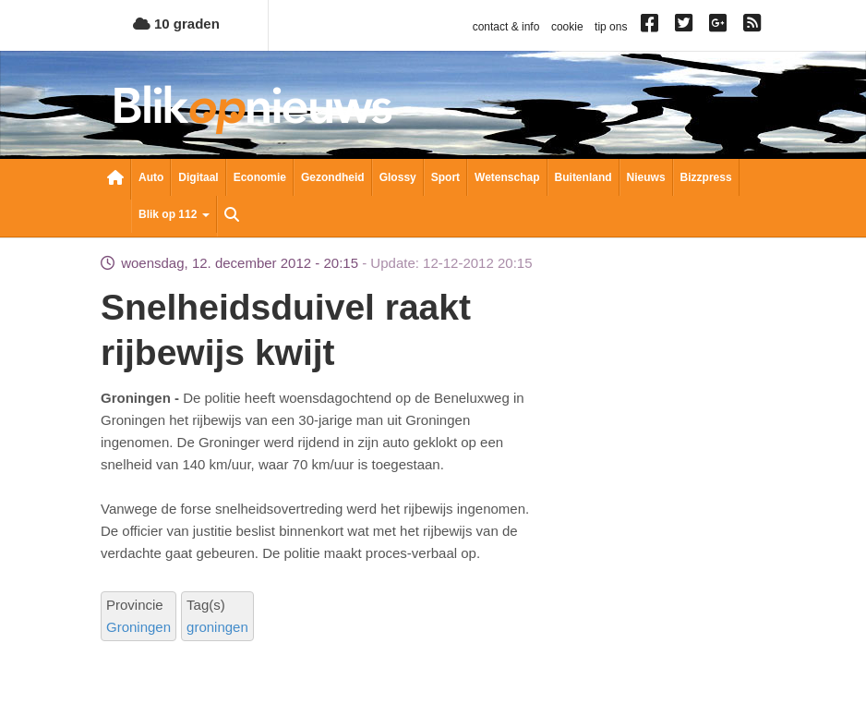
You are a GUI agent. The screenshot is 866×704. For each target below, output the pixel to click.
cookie (567, 26)
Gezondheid (333, 177)
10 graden (176, 23)
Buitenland (583, 177)
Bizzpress (706, 177)
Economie (260, 177)
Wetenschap (507, 177)
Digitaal (198, 177)
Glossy (397, 177)
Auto (150, 177)
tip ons (611, 26)
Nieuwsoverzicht (115, 179)
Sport (445, 177)
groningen (217, 627)
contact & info (506, 26)
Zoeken (232, 216)
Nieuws (646, 177)
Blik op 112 (174, 214)
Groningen (138, 627)
